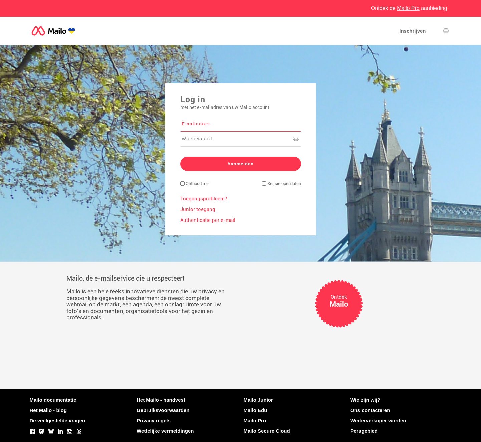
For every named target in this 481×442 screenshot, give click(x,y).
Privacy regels (154, 420)
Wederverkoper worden (378, 420)
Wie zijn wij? (365, 400)
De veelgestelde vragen (57, 420)
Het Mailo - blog (48, 410)
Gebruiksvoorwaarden (163, 410)
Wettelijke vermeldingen (165, 431)
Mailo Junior (258, 400)
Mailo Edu (255, 410)
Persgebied (364, 431)
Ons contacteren (370, 410)
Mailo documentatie (53, 400)
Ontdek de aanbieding (409, 8)
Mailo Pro (255, 420)
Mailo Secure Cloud (267, 431)
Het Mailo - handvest (161, 400)
